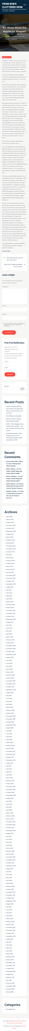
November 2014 (10, 860)
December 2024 (11, 546)
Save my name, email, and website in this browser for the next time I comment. (14, 324)
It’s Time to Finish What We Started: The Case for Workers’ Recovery (15, 486)
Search (6, 386)
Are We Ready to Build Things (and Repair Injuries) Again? (14, 471)
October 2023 (10, 563)
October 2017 (10, 757)
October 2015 (10, 827)
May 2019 (9, 701)
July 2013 (8, 907)
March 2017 (9, 777)
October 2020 (10, 651)
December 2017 (10, 751)
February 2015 (10, 851)
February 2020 (10, 675)
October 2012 (10, 933)
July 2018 (8, 731)
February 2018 (10, 745)
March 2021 (9, 637)
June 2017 (9, 769)
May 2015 (9, 842)
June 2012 (9, 945)
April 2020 (9, 669)
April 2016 (9, 810)
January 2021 (10, 642)
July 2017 (8, 766)
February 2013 (10, 921)
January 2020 (10, 678)
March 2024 (9, 557)
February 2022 (10, 604)
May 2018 (9, 736)
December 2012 (10, 927)
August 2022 (10, 587)
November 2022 (10, 578)
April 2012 (9, 951)
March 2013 (9, 918)
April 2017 (9, 775)
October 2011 (10, 968)
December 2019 (10, 681)
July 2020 (9, 660)
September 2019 (11, 689)
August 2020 (10, 657)
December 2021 (10, 610)
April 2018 (9, 739)
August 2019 (9, 692)
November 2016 (10, 789)
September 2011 (10, 971)
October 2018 (10, 722)
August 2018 (9, 728)
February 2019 (10, 710)
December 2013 (10, 892)
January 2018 (10, 748)
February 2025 (10, 540)
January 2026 (10, 522)
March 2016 (9, 813)
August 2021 (9, 622)
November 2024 (10, 549)
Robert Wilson (7, 251)
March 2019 (9, 707)
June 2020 (9, 663)
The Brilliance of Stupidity (13, 416)
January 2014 (10, 889)
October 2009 (10, 989)
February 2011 (10, 977)
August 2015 (9, 833)
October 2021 (10, 616)
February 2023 (10, 569)
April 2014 (9, 880)
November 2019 (10, 684)
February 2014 (10, 886)
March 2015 (9, 848)
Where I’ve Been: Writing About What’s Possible (14, 464)
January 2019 (10, 713)
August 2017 (9, 763)
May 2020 (9, 666)
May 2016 (9, 807)
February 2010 (10, 983)
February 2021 (10, 640)
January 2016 (10, 819)
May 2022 (9, 596)
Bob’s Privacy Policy (16, 1023)
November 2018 (10, 719)
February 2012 (10, 956)
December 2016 (10, 786)
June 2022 (9, 593)
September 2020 (11, 654)
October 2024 (10, 552)
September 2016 (11, 795)
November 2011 (10, 965)
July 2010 (9, 980)
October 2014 (10, 863)
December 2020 (11, 645)
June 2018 (9, 733)
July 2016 (8, 801)
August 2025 (10, 534)
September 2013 (11, 901)
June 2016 (9, 804)
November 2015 (10, 824)
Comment (5, 286)
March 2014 (9, 883)
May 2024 (9, 554)
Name (4, 305)
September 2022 (11, 584)
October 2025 (10, 528)
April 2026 (9, 516)
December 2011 (10, 962)
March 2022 (9, 601)
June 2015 (9, 839)
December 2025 (11, 525)
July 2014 (8, 871)
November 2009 (11, 986)
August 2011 (9, 974)
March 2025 (9, 537)
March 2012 (9, 954)
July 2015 (8, 836)
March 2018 (9, 742)
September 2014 (11, 866)
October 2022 (10, 581)
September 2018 (11, 725)
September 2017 (10, 760)
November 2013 (10, 895)
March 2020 (9, 672)
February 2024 (10, 560)
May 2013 (9, 912)
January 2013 (10, 924)
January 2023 (10, 572)
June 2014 (9, 874)
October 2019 (10, 687)
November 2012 (10, 930)
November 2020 (11, 648)
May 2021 (9, 631)
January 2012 (10, 959)
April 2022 (9, 598)
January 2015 (10, 854)
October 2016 (10, 792)
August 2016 (9, 798)
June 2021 (9, 628)
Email (4, 314)
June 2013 (9, 910)
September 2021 (11, 619)
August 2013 (9, 904)
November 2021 (10, 613)
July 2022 (9, 590)
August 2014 (9, 868)
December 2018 (10, 716)
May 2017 (9, 772)
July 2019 (8, 695)
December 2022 (11, 575)
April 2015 (9, 845)
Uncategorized (10, 1009)
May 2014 (9, 877)
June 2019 (9, 698)
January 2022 (10, 607)
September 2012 (11, 936)
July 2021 (8, 625)
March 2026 (9, 519)
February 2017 (10, 780)
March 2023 (9, 566)
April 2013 (9, 915)
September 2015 (11, 830)
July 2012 (8, 942)
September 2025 (11, 531)
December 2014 (10, 857)
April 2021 (9, 634)
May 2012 (9, 948)
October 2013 (10, 898)
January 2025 (10, 543)
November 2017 (10, 754)
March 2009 (9, 992)
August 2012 (9, 939)
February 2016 (10, 816)
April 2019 (9, 704)
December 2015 (10, 821)
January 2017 (10, 783)
